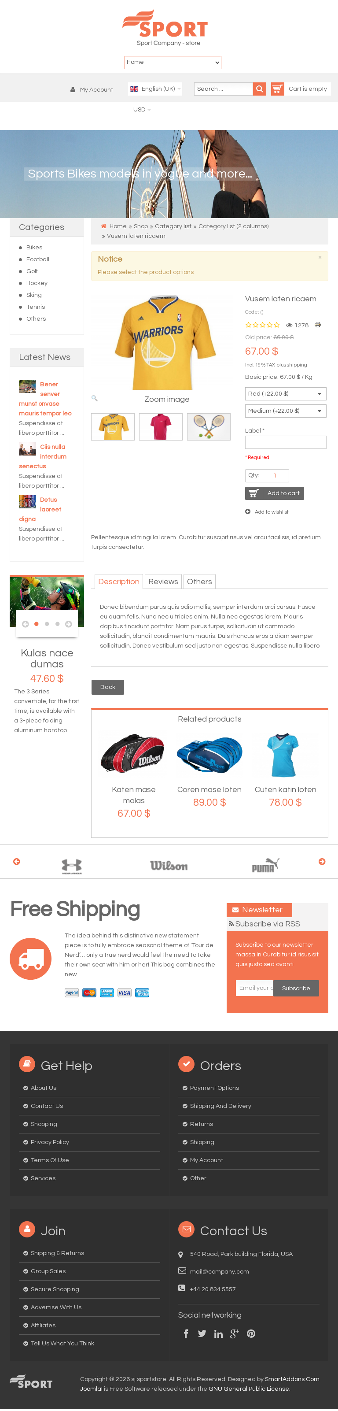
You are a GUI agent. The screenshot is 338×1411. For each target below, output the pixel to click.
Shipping (202, 1144)
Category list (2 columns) (233, 228)
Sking (34, 296)
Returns (201, 1126)
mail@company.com (219, 1273)
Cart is (290, 90)
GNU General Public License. (249, 1391)
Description (119, 583)
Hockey (37, 284)
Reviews (163, 583)
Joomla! (91, 1391)
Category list (173, 228)
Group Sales (48, 1273)
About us (43, 1090)
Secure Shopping (55, 1291)
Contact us (47, 1108)
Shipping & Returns (57, 1255)
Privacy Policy (50, 1144)
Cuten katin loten (285, 791)
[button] (94, 91)
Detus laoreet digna (40, 511)
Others (36, 320)
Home (118, 228)
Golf (32, 273)
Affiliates (43, 1327)
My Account (206, 1162)
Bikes (34, 249)
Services (43, 1180)
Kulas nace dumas (47, 660)
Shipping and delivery (220, 1108)
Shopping (44, 1126)
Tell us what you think (62, 1345)
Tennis (35, 308)
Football (37, 261)
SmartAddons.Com (292, 1381)
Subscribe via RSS (267, 926)
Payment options (214, 1090)
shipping (297, 366)
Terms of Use (50, 1162)
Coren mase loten (209, 791)
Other (198, 1180)
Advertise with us (56, 1309)
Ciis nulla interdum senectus (42, 458)
